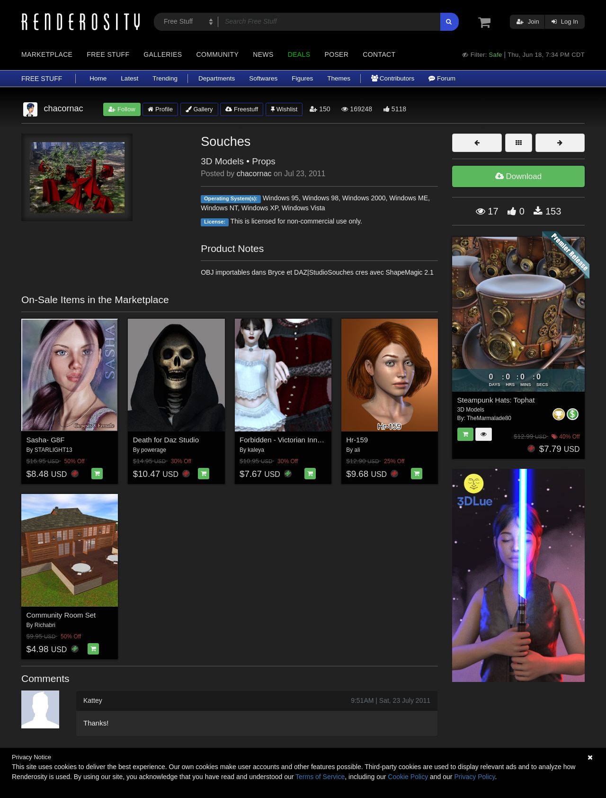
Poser (336, 54)
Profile (160, 109)
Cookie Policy (408, 776)
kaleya (256, 450)
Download (518, 176)
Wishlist (284, 109)
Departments (216, 78)
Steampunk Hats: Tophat (496, 400)
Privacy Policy (474, 776)
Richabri (45, 625)
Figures (302, 78)
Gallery (199, 109)
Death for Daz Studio (166, 440)
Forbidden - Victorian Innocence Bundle (302, 440)
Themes (338, 78)
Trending (165, 78)
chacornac (254, 174)
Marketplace (46, 54)
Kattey (92, 700)
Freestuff (241, 109)
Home (98, 78)
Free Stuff (108, 54)
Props (264, 161)
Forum (441, 78)
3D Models (222, 161)
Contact (379, 54)
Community (217, 54)
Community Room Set (61, 615)
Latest (129, 78)
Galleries (162, 54)
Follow (121, 109)
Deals (299, 54)
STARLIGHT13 (53, 450)
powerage (153, 450)
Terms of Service (320, 776)
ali (357, 450)
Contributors (392, 78)
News (263, 54)
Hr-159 (357, 440)
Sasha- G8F (46, 440)
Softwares (263, 78)
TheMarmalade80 (489, 418)
